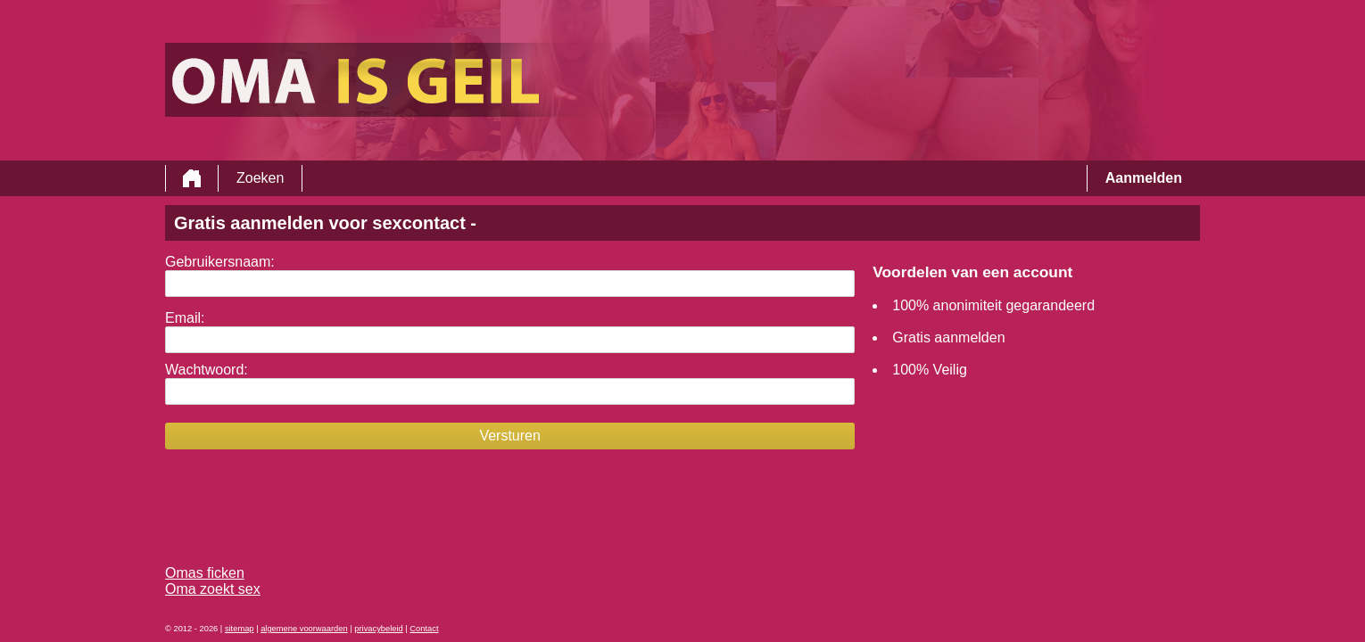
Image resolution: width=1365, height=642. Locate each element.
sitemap (239, 628)
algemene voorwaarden (304, 628)
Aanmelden (1143, 177)
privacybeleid (378, 628)
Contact (424, 628)
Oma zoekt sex (213, 589)
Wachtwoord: (206, 369)
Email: (184, 317)
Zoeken (260, 177)
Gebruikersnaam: (220, 261)
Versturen (509, 435)
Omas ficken (204, 572)
